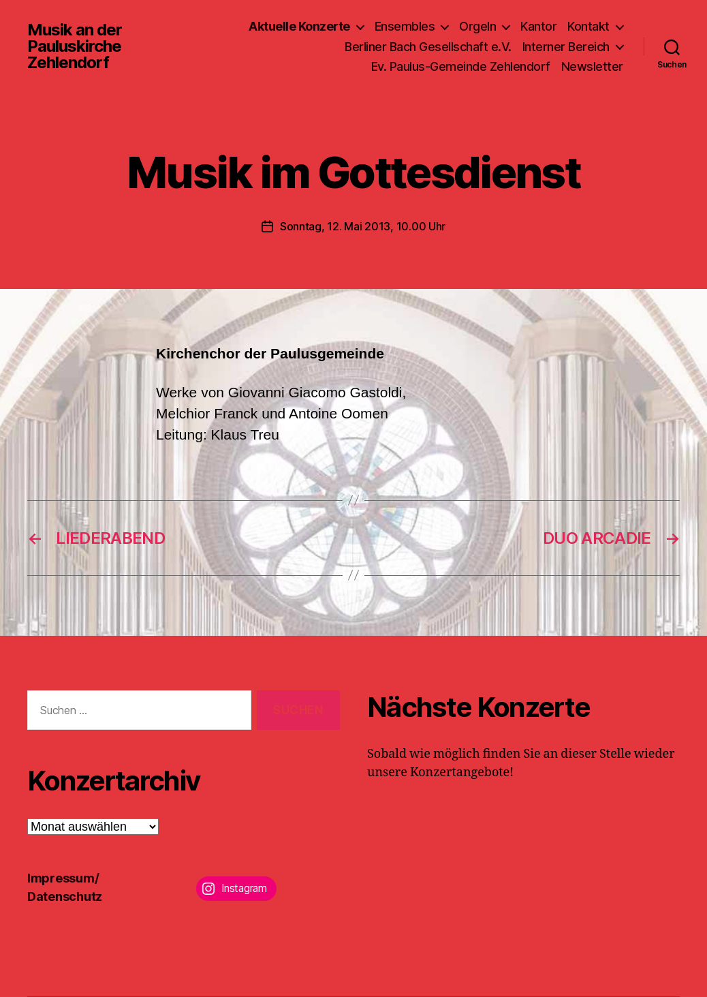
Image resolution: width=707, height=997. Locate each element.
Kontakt (588, 26)
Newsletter (592, 66)
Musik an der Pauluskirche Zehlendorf (74, 46)
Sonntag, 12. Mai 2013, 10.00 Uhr (362, 226)
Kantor (538, 26)
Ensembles (405, 26)
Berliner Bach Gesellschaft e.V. (428, 47)
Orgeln (477, 26)
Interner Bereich (566, 47)
